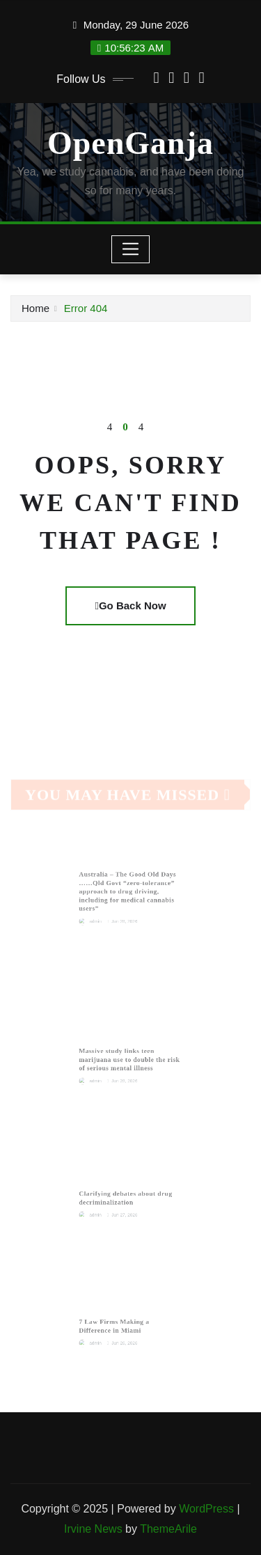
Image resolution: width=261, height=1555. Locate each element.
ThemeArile (168, 1529)
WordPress (206, 1509)
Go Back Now (130, 605)
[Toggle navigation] (130, 249)
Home (35, 308)
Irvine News (93, 1529)
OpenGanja (130, 143)
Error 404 (86, 308)
